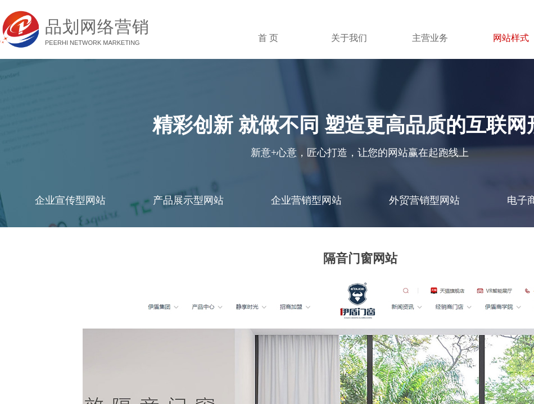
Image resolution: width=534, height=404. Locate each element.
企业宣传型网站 (70, 200)
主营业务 (430, 38)
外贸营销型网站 (424, 200)
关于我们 (349, 38)
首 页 (268, 38)
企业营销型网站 (306, 200)
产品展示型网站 (188, 200)
